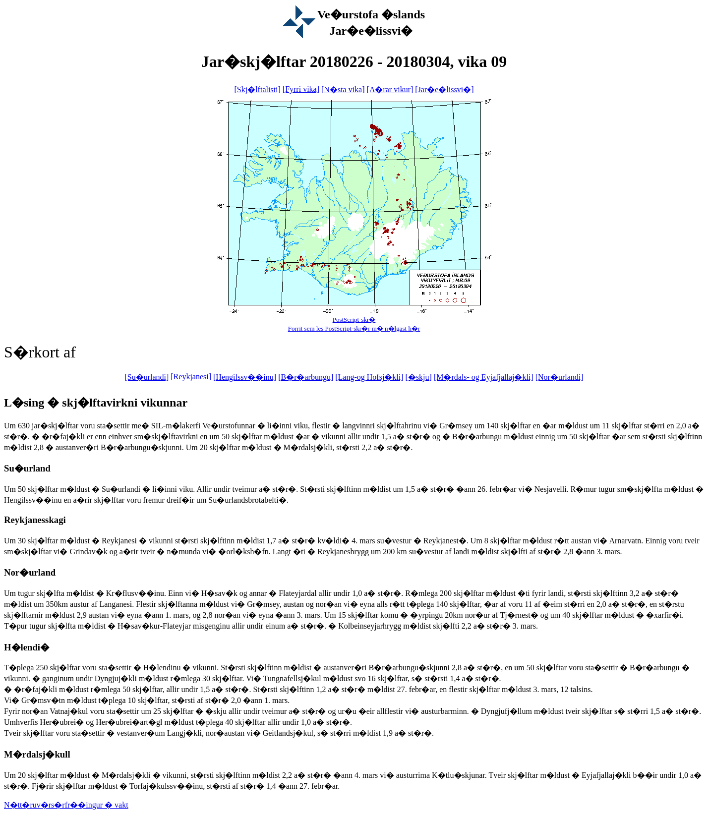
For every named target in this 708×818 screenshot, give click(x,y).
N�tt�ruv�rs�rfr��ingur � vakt (66, 805)
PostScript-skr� (354, 319)
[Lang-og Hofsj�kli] (369, 377)
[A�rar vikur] (390, 89)
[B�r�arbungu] (305, 377)
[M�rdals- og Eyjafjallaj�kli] (483, 377)
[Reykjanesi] (191, 376)
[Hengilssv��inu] (244, 377)
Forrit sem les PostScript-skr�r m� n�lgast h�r (354, 328)
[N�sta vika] (343, 89)
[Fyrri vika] (301, 89)
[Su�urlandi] (146, 377)
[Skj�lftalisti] (257, 89)
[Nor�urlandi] (559, 377)
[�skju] (419, 377)
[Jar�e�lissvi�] (444, 89)
